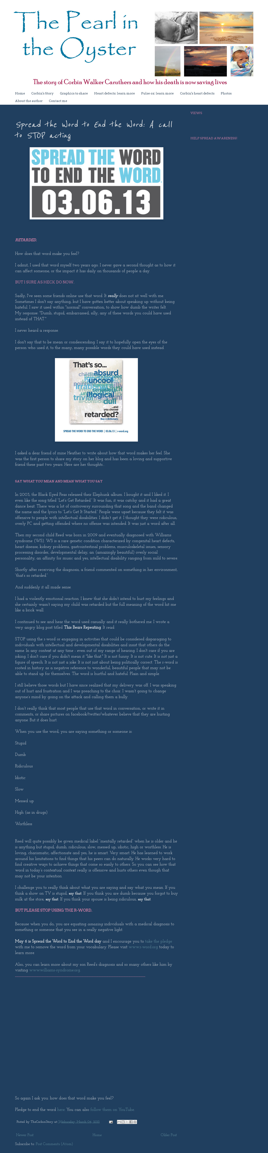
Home (20, 93)
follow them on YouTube (112, 1110)
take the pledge (158, 941)
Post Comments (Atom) (54, 1144)
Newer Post (25, 1135)
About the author (29, 101)
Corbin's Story (42, 93)
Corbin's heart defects (197, 93)
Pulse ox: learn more (157, 93)
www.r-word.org (143, 947)
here (61, 1110)
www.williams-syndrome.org (54, 970)
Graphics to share (74, 93)
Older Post (169, 1135)
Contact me (58, 101)
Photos (226, 93)
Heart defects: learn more (114, 93)
